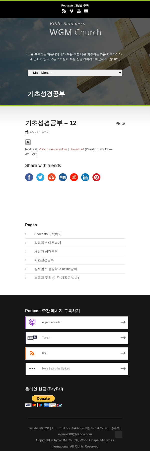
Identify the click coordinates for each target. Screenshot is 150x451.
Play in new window (53, 149)
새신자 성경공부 (43, 251)
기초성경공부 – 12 (50, 122)
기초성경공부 (41, 260)
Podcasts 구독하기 (45, 234)
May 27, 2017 (39, 132)
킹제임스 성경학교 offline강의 (53, 269)
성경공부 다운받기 (45, 243)
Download (77, 149)
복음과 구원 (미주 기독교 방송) (54, 277)
